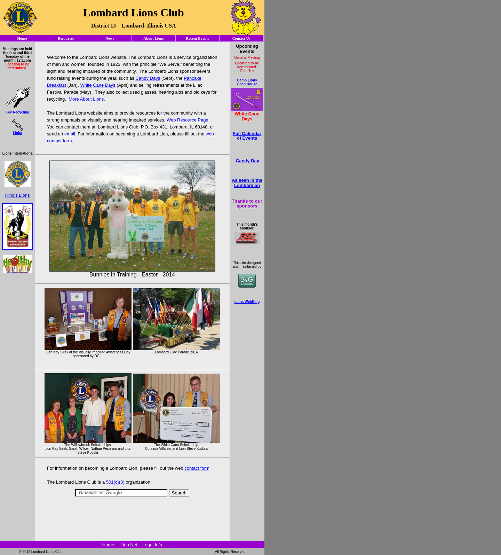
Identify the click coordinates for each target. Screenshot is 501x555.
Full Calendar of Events (247, 136)
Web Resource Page (187, 120)
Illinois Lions (17, 195)
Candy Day (247, 160)
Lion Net (128, 544)
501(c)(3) (115, 482)
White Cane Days (97, 85)
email (69, 133)
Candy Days (147, 78)
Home (109, 544)
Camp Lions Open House (247, 82)
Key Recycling (17, 112)
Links (17, 133)
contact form (196, 468)
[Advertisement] (132, 504)
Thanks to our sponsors (247, 203)
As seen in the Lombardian (247, 183)
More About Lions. (87, 99)
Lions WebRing (247, 302)
